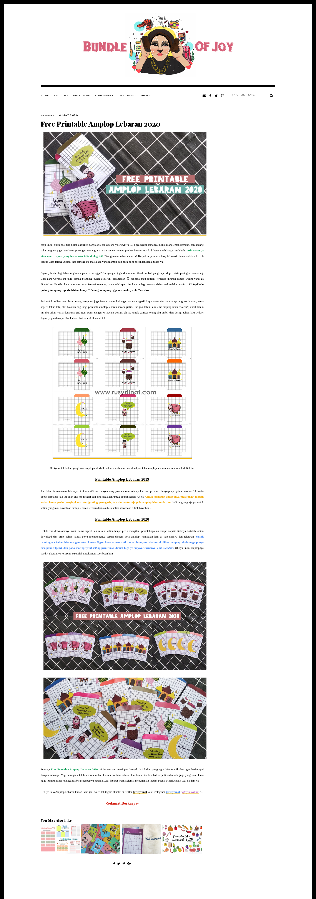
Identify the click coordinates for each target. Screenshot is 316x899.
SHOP (145, 95)
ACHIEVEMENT (104, 95)
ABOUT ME (61, 95)
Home (45, 95)
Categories (127, 95)
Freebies (48, 115)
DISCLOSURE (81, 95)
